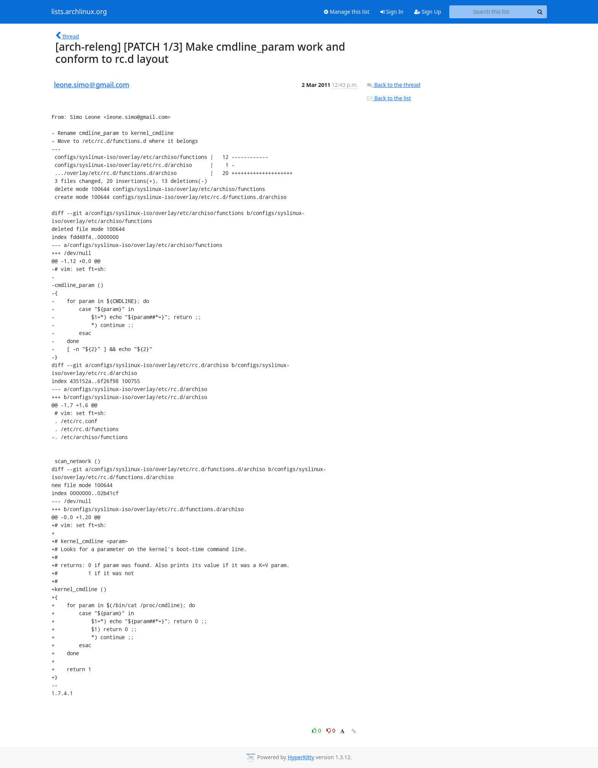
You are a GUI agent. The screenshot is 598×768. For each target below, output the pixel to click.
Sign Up (427, 11)
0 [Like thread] (317, 730)
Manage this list (347, 11)
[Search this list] (491, 11)
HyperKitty (301, 757)
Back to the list (388, 98)
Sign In (391, 11)
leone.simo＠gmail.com (91, 84)
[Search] (540, 11)
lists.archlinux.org (79, 11)
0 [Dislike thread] (331, 730)
